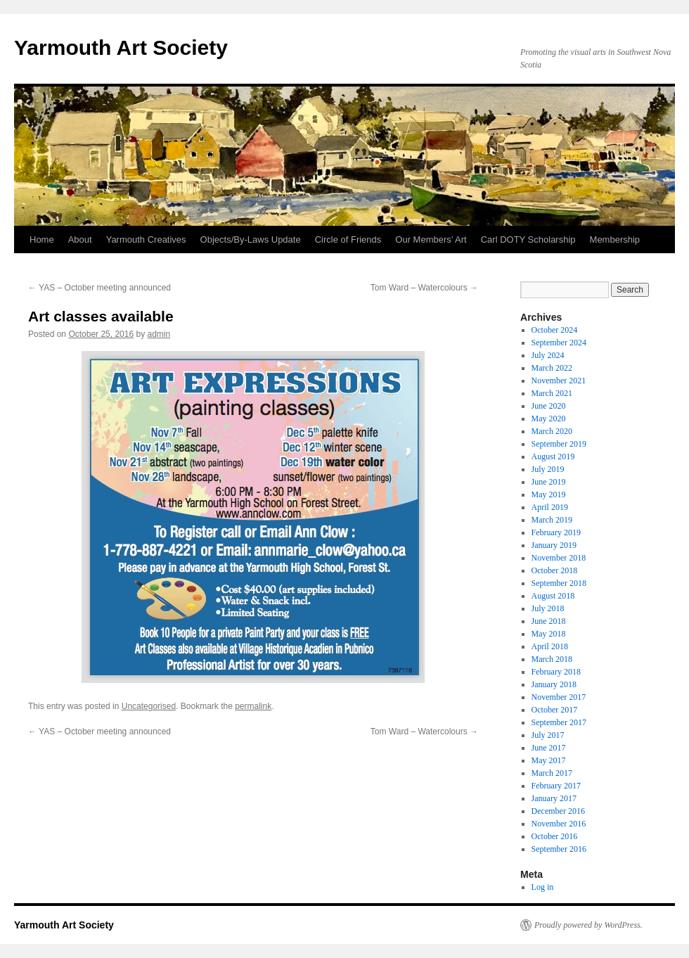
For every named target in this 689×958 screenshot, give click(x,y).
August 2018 (553, 596)
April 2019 (550, 507)
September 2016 (559, 849)
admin (159, 334)
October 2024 (555, 330)
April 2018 (550, 646)
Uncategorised (149, 706)
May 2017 (549, 760)
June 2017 (549, 748)
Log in (543, 887)
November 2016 (559, 824)
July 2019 (548, 469)
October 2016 (555, 836)
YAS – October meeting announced (99, 288)
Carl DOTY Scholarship (528, 239)
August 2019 (553, 456)
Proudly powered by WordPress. (588, 925)
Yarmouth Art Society (121, 47)
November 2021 (559, 380)
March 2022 (552, 368)
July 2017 (548, 735)
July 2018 (548, 608)
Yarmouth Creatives (146, 239)
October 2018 (555, 570)
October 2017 (555, 710)
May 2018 (549, 634)
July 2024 (548, 355)
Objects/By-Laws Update (250, 239)
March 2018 (552, 659)
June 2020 (549, 406)
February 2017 (556, 786)
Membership (615, 239)
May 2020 (549, 418)
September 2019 (559, 444)
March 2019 (552, 520)
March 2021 (552, 393)
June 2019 (549, 482)
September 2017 (559, 722)
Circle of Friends (348, 239)
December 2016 (558, 811)
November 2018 (559, 558)
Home (42, 239)
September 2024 (559, 342)
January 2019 (554, 545)
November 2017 (559, 697)
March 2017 (552, 773)
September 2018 (559, 583)
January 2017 (554, 798)
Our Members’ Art (430, 239)
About (80, 239)
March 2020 (552, 431)
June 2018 (549, 621)
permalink (253, 706)
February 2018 (556, 672)
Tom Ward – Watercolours (424, 288)
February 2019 (556, 532)
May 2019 (549, 494)
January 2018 (554, 684)
